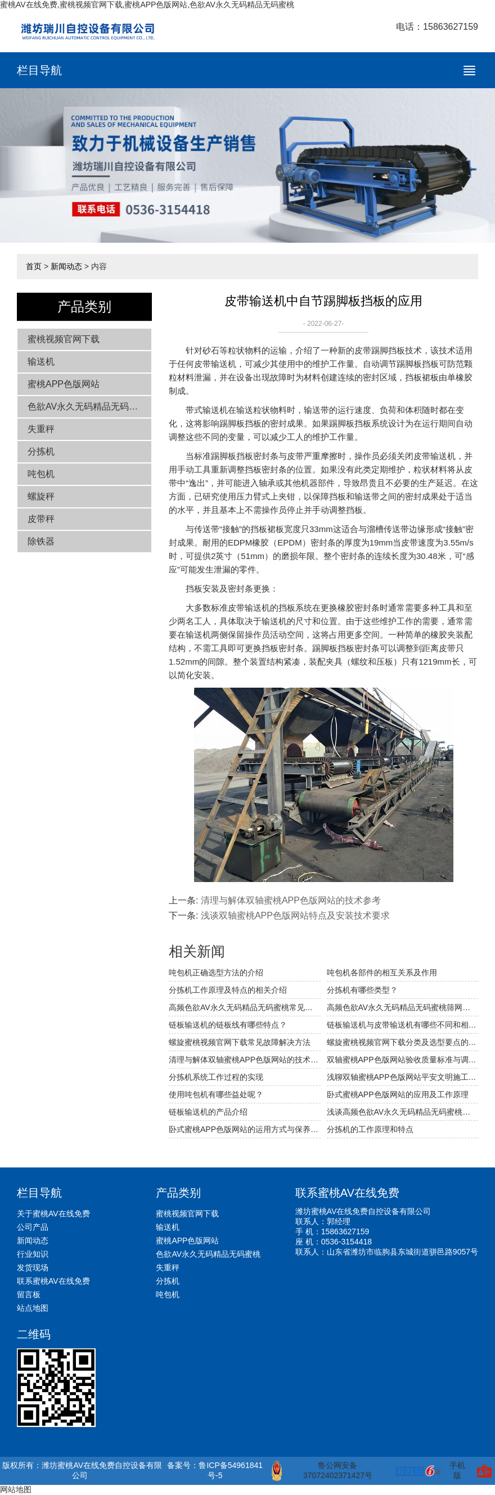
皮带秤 (41, 519)
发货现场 (32, 1267)
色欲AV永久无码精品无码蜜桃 (87, 406)
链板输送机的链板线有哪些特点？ (228, 1024)
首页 (34, 266)
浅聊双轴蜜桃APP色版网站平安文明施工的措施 (403, 1077)
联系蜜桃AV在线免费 (53, 1280)
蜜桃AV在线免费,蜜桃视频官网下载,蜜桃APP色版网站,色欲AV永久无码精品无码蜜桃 (147, 4)
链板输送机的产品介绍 (208, 1111)
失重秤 (41, 429)
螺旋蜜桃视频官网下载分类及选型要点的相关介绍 (403, 1042)
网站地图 (16, 1489)
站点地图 (32, 1307)
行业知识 (32, 1253)
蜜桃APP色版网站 (64, 384)
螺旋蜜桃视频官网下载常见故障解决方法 (239, 1042)
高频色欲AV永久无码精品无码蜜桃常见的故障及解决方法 (245, 1007)
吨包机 (41, 474)
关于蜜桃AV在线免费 (53, 1213)
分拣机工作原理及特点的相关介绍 (228, 989)
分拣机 (41, 451)
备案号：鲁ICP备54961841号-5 (215, 1470)
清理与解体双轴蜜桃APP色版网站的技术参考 (291, 900)
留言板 (28, 1294)
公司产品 (32, 1227)
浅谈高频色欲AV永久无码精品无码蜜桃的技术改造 (403, 1111)
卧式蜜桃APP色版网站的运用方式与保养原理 (245, 1129)
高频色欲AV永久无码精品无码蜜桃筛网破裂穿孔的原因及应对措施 (403, 1007)
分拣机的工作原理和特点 (370, 1129)
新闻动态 (66, 266)
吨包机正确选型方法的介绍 (216, 972)
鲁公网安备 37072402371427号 (321, 1471)
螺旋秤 (41, 496)
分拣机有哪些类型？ (362, 989)
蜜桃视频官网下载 (64, 339)
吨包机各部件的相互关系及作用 (382, 972)
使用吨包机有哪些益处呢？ (216, 1094)
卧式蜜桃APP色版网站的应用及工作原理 (398, 1094)
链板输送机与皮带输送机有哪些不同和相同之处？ (403, 1024)
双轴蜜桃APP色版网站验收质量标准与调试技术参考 (403, 1059)
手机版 (457, 1470)
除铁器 (41, 541)
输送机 (41, 361)
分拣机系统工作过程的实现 (216, 1077)
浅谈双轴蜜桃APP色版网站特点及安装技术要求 (295, 915)
